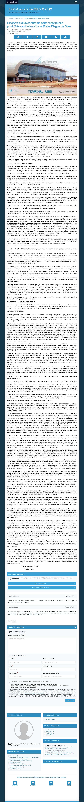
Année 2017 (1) (50, 731)
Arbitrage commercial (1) (17, 767)
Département (47, 666)
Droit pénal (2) (14, 756)
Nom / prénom (48, 659)
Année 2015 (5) (50, 735)
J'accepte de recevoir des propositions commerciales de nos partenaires (31, 682)
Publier (71, 700)
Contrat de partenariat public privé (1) (20, 765)
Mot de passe (13, 673)
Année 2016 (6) (50, 733)
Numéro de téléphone (51, 673)
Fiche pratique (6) (51, 719)
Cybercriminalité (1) (15, 762)
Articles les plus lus (15, 768)
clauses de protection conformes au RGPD (33, 693)
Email (10, 666)
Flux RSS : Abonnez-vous (54, 761)
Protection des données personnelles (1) (21, 760)
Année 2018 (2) (50, 730)
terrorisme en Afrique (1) (16, 764)
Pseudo (11, 659)
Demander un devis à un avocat (54, 587)
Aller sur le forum (55, 583)
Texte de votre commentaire (16, 635)
